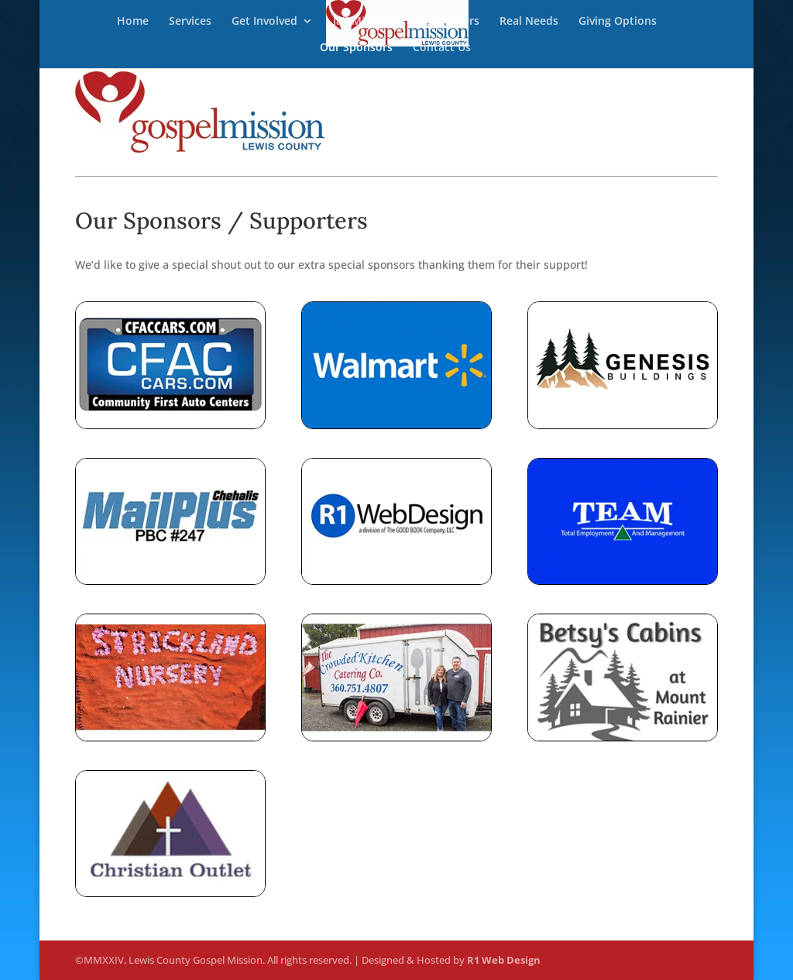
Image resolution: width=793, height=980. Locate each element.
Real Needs (528, 21)
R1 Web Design (504, 960)
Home (133, 21)
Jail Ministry (364, 21)
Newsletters (447, 21)
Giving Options (617, 21)
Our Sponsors (356, 48)
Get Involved (264, 21)
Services (190, 21)
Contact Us (442, 48)
